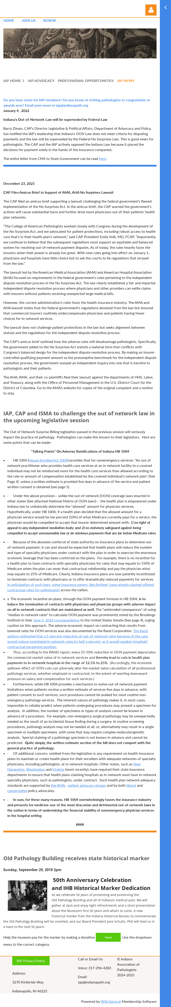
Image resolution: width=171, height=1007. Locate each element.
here (102, 158)
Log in (151, 10)
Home (8, 20)
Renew (49, 20)
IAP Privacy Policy (31, 961)
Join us (29, 20)
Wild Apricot (111, 1001)
